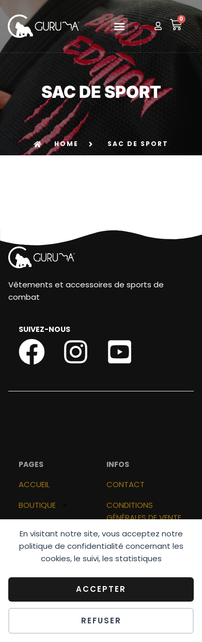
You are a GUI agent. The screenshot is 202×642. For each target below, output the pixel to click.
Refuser (101, 620)
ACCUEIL (34, 509)
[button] (119, 26)
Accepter (101, 588)
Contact (125, 509)
